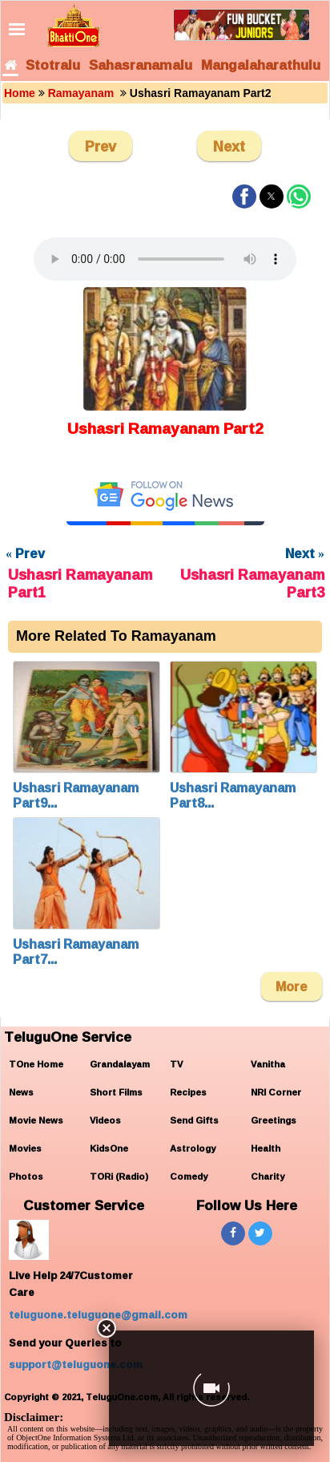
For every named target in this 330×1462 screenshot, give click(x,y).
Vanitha (268, 1063)
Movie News (36, 1120)
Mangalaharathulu (260, 64)
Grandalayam (120, 1063)
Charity (267, 1176)
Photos (26, 1176)
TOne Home (36, 1063)
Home (19, 93)
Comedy (188, 1176)
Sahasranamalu (140, 64)
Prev (100, 146)
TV (176, 1063)
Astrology (192, 1148)
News (21, 1091)
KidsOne (109, 1148)
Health (265, 1148)
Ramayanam (82, 93)
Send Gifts (194, 1120)
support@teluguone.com (76, 1364)
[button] (244, 196)
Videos (105, 1120)
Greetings (273, 1120)
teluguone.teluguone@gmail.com (98, 1314)
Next (229, 146)
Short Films (116, 1091)
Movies (25, 1148)
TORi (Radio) (119, 1176)
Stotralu (53, 64)
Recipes (188, 1091)
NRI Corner (276, 1091)
